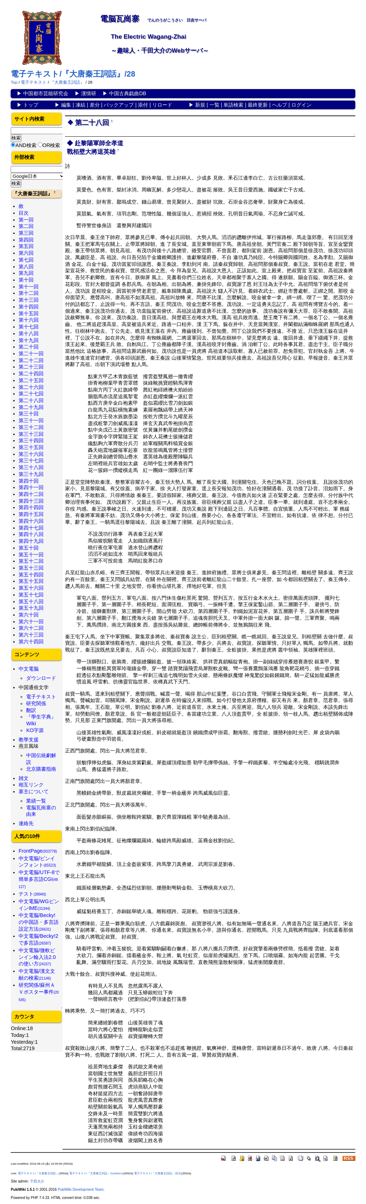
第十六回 (29, 320)
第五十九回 (31, 608)
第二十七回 (31, 393)
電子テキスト (33, 82)
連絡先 (26, 823)
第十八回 (29, 333)
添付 (143, 105)
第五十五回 (31, 581)
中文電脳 (29, 669)
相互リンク (31, 785)
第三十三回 (31, 434)
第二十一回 (31, 353)
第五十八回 (31, 601)
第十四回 (29, 306)
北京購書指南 (41, 769)
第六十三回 (31, 635)
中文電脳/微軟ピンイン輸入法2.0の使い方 (37, 956)
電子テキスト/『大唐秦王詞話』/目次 (157, 1173)
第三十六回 (31, 454)
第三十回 (29, 413)
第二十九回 (31, 407)
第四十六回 (31, 521)
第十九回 (29, 340)
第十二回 (29, 293)
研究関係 (36, 703)
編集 (66, 105)
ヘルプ (279, 105)
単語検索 (233, 105)
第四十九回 (31, 541)
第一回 (26, 220)
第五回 (26, 246)
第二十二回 (31, 360)
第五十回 (29, 548)
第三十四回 (31, 440)
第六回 (26, 253)
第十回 (26, 280)
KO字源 (35, 730)
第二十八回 (31, 400)
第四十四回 (31, 507)
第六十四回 (31, 641)
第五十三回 (31, 568)
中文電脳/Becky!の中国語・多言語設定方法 (39, 921)
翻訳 (31, 710)
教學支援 (29, 739)
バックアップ (119, 105)
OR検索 (51, 145)
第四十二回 (31, 494)
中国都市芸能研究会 (45, 93)
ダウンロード (41, 678)
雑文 (24, 778)
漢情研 (88, 93)
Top (14, 82)
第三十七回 (31, 460)
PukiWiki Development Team (80, 1189)
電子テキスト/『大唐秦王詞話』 (38, 1173)
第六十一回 (31, 621)
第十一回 (29, 286)
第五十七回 (31, 595)
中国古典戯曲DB (127, 93)
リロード (162, 105)
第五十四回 (31, 574)
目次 (24, 213)
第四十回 (29, 481)
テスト (32, 894)
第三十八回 (31, 467)
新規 (200, 105)
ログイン (301, 105)
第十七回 (29, 327)
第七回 (26, 260)
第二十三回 (31, 367)
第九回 (26, 273)
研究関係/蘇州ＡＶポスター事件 (39, 991)
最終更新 (258, 105)
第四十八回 (31, 534)
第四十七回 (31, 528)
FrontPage (38, 851)
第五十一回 (31, 554)
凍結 (80, 105)
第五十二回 (31, 561)
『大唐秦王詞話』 (67, 82)
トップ (30, 105)
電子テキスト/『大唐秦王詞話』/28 (73, 73)
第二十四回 (31, 373)
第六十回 (29, 615)
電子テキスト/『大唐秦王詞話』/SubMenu (96, 1173)
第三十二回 (31, 427)
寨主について (34, 791)
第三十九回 (31, 474)
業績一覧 (36, 801)
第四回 (26, 240)
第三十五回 (31, 447)
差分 (95, 105)
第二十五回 (31, 380)
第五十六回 (31, 588)
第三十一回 (31, 420)
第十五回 (29, 313)
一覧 (214, 105)
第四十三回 (31, 501)
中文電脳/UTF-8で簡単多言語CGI (39, 879)
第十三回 (29, 300)
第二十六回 (31, 387)
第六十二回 (31, 628)
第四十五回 (31, 514)
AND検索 (25, 145)
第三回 (26, 233)
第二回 (26, 226)
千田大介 (37, 1181)
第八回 (26, 266)
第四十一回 (31, 487)
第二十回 (29, 347)
